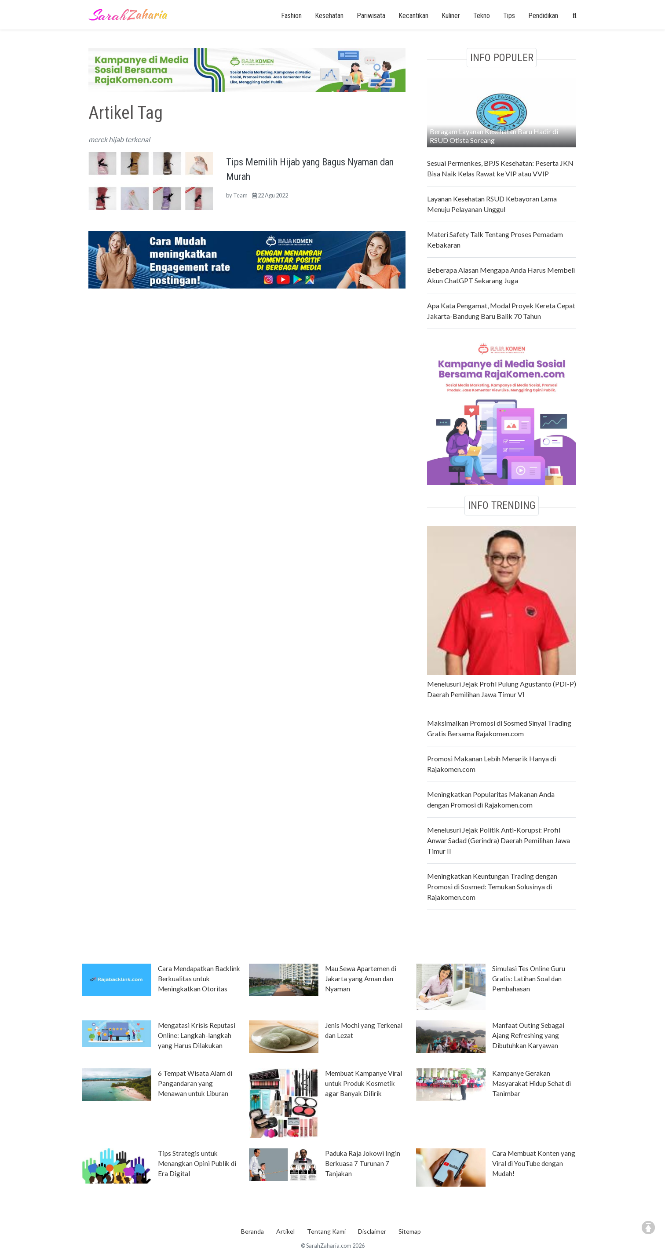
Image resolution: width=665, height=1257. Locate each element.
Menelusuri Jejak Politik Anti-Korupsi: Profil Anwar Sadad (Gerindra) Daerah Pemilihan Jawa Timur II (498, 840)
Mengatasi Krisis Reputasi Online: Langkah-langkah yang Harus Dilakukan (196, 1035)
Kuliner (451, 15)
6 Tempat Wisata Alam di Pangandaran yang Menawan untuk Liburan (195, 1083)
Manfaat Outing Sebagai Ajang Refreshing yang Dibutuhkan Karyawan (528, 1035)
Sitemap (409, 1231)
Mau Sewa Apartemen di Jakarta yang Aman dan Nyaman (360, 979)
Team (240, 195)
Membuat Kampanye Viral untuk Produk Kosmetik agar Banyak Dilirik (363, 1083)
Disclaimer (372, 1231)
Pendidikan (543, 15)
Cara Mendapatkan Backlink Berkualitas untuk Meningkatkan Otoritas (199, 979)
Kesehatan (329, 15)
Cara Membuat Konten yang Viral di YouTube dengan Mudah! (533, 1163)
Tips (509, 15)
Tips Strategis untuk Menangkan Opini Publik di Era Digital (197, 1163)
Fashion (291, 15)
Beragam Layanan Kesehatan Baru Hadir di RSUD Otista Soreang (494, 135)
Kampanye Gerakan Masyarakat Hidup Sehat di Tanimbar (531, 1083)
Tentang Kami (326, 1231)
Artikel (285, 1231)
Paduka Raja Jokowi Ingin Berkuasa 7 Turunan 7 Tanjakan (362, 1163)
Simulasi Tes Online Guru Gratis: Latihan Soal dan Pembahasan (528, 979)
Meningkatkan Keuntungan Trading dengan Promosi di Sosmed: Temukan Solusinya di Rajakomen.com (492, 886)
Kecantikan (413, 15)
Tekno (481, 15)
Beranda (252, 1231)
